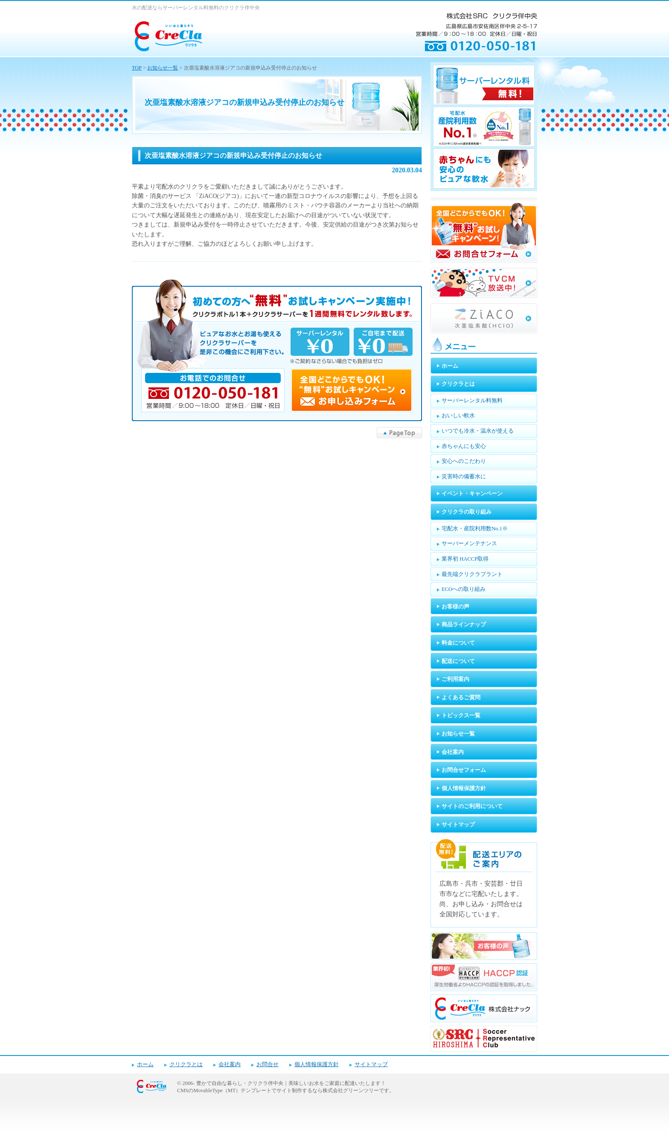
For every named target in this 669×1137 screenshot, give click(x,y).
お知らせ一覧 (162, 68)
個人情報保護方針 (316, 1064)
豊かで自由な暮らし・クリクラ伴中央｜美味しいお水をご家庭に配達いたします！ (291, 1083)
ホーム (145, 1064)
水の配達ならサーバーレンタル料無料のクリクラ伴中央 (196, 8)
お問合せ (267, 1064)
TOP (137, 68)
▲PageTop (399, 432)
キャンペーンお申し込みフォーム (277, 350)
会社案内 (229, 1064)
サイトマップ (371, 1064)
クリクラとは (186, 1064)
